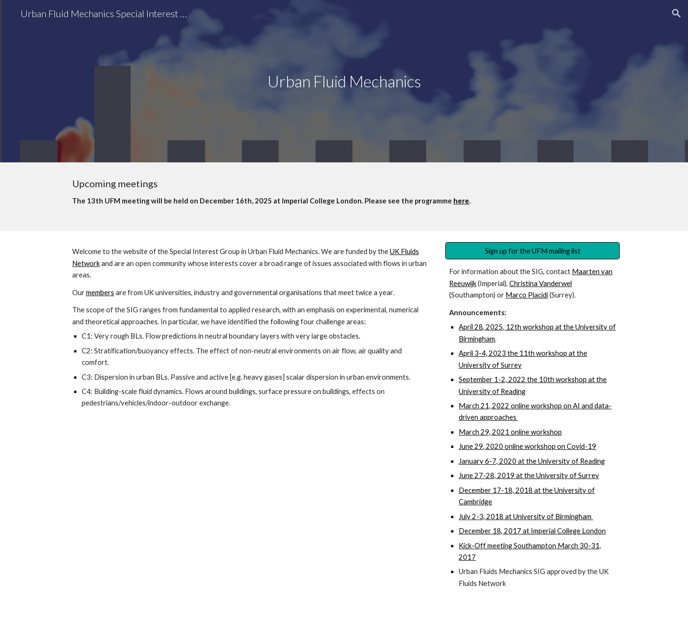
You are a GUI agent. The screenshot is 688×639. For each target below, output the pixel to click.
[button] (676, 13)
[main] (344, 81)
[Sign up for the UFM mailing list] (532, 251)
